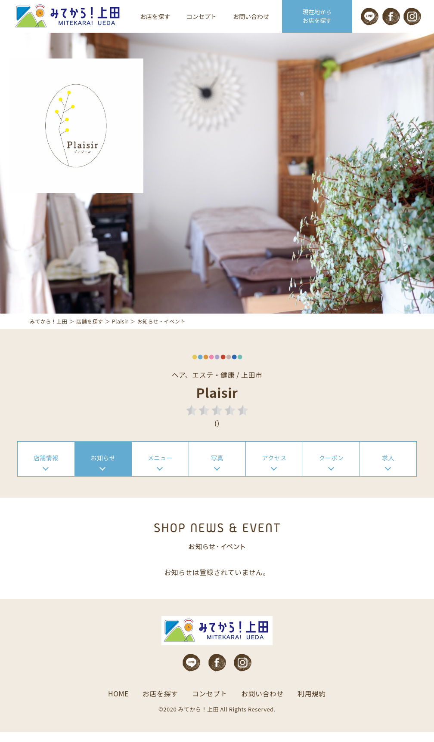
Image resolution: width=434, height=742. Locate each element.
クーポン (331, 466)
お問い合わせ (251, 16)
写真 (217, 466)
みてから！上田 (49, 328)
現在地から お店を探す (317, 16)
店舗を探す (90, 328)
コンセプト (201, 16)
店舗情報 (46, 466)
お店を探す (155, 16)
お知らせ (103, 466)
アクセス (274, 466)
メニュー (160, 466)
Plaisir (120, 328)
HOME (118, 703)
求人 (388, 466)
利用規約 (312, 703)
